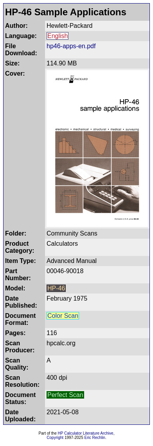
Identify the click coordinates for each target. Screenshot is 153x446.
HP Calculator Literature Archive (85, 433)
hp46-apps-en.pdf (71, 46)
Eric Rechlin (95, 437)
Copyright (55, 437)
